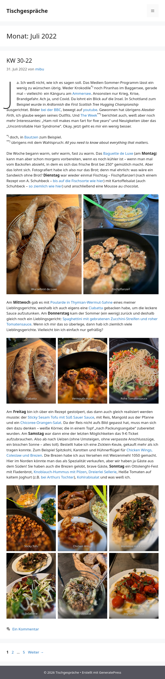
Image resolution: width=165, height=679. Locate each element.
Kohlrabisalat (88, 477)
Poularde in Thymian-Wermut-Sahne (81, 302)
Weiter (36, 652)
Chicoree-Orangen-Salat (40, 422)
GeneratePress (110, 672)
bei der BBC (51, 109)
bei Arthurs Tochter (57, 477)
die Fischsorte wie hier (83, 180)
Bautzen (31, 137)
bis (56, 180)
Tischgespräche (27, 10)
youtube (90, 109)
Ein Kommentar (25, 629)
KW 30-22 (19, 60)
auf (61, 180)
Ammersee (81, 93)
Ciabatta (96, 307)
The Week (88, 115)
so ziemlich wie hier (45, 186)
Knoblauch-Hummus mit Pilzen (60, 471)
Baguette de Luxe (118, 153)
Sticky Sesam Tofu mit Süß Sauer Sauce (61, 417)
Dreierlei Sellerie (103, 471)
